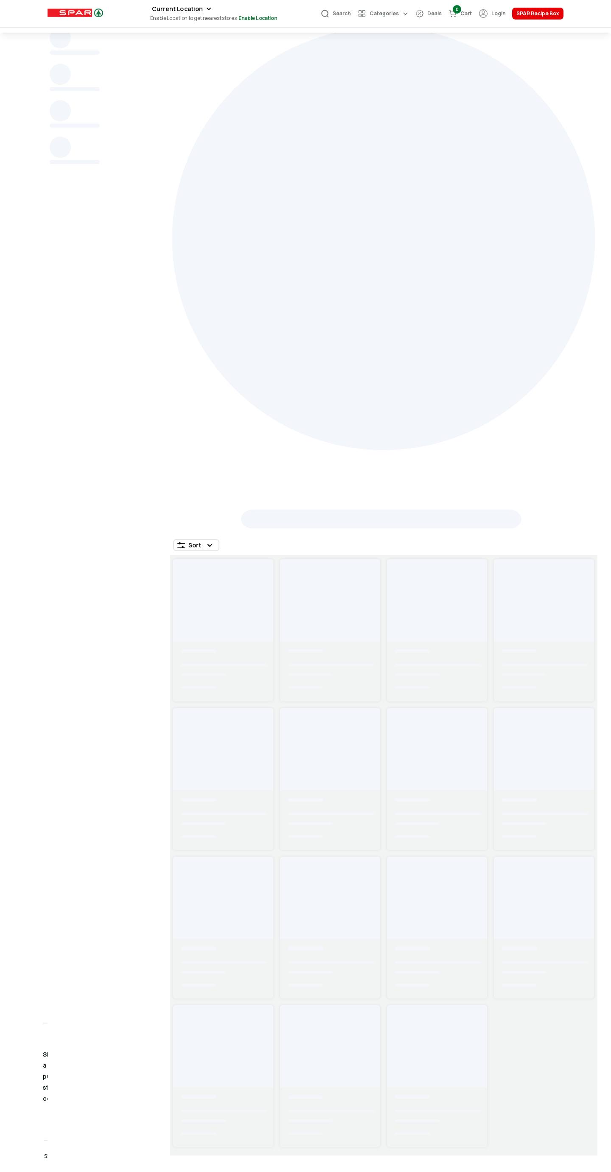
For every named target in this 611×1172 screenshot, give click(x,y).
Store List (319, 1075)
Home (60, 68)
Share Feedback (422, 1061)
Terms (508, 1061)
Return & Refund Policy (533, 1089)
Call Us (408, 1075)
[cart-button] (460, 13)
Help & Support (420, 1046)
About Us (512, 1046)
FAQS (313, 1061)
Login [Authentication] (498, 13)
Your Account (325, 1046)
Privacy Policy (520, 1075)
